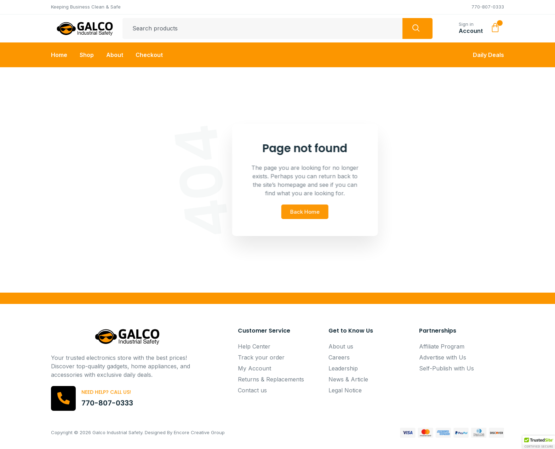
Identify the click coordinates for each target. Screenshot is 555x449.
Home (59, 54)
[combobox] (262, 28)
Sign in (466, 24)
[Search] (417, 28)
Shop (87, 54)
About (114, 54)
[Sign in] (450, 27)
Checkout (149, 54)
